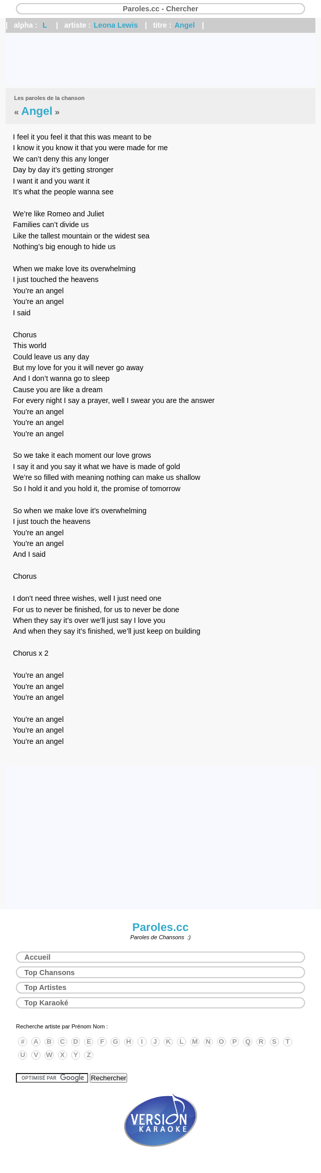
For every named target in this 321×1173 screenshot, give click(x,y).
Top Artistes (46, 987)
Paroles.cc (160, 927)
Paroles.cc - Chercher (160, 9)
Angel (184, 25)
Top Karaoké (47, 1003)
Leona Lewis (116, 25)
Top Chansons (50, 972)
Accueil (38, 957)
